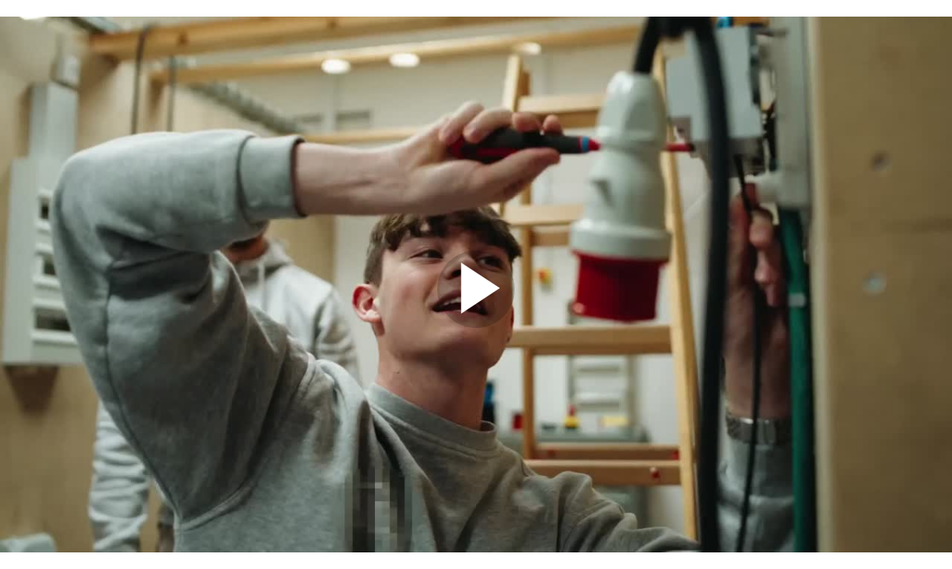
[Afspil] (476, 324)
